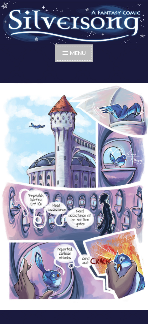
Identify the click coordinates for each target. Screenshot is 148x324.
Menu (78, 53)
